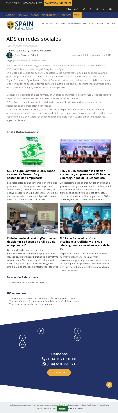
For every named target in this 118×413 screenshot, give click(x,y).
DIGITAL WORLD (18, 50)
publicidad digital (21, 60)
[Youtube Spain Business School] (110, 9)
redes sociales (38, 60)
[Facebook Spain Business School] (90, 9)
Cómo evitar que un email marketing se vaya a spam (33, 307)
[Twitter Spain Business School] (83, 9)
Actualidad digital (41, 50)
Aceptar (62, 409)
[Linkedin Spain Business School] (103, 9)
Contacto (59, 375)
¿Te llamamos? (71, 9)
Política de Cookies (75, 409)
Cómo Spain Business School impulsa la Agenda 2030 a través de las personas (45, 304)
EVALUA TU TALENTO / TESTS (58, 3)
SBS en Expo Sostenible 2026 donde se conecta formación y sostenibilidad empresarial (30, 174)
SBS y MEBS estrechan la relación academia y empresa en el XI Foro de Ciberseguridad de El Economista (85, 176)
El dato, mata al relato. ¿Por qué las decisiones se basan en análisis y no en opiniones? (32, 244)
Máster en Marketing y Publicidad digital (27, 285)
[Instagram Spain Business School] (97, 9)
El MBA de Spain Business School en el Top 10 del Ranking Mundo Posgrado (44, 301)
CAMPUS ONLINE (13, 3)
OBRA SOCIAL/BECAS (32, 3)
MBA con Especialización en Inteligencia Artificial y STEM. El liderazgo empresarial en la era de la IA (84, 246)
